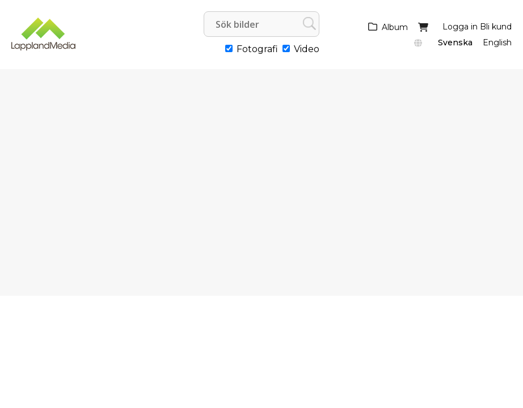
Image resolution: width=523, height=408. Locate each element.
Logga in (460, 27)
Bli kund (496, 27)
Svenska (455, 42)
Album (395, 27)
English (497, 42)
